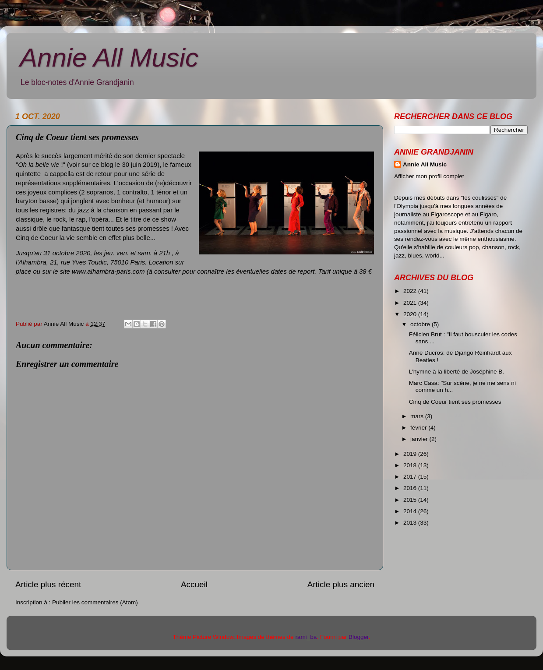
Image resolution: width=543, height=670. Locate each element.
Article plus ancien (340, 584)
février (419, 427)
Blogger (359, 637)
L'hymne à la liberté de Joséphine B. (456, 371)
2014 (410, 511)
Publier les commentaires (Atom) (95, 602)
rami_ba (306, 637)
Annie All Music (109, 57)
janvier (420, 439)
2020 (410, 314)
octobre (421, 324)
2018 (410, 465)
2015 (410, 500)
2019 (410, 454)
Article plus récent (48, 584)
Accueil (194, 584)
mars (417, 416)
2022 (410, 291)
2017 (410, 476)
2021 (410, 303)
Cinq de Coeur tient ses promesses (455, 401)
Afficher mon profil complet (429, 176)
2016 (410, 488)
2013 (410, 522)
